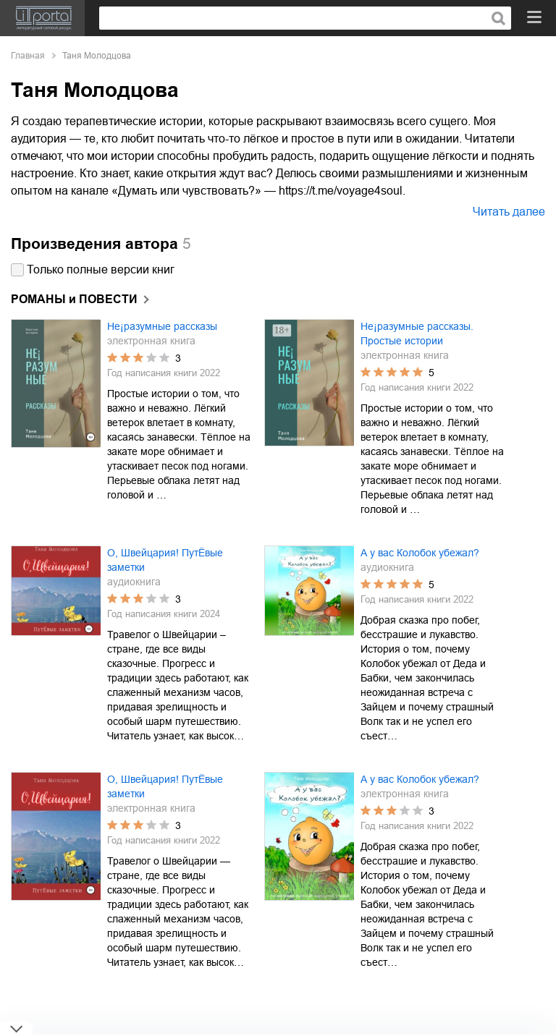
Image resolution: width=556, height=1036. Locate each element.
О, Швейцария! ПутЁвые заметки (165, 560)
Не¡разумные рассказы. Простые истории (417, 333)
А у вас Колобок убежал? (420, 553)
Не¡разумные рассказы (162, 326)
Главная (28, 56)
